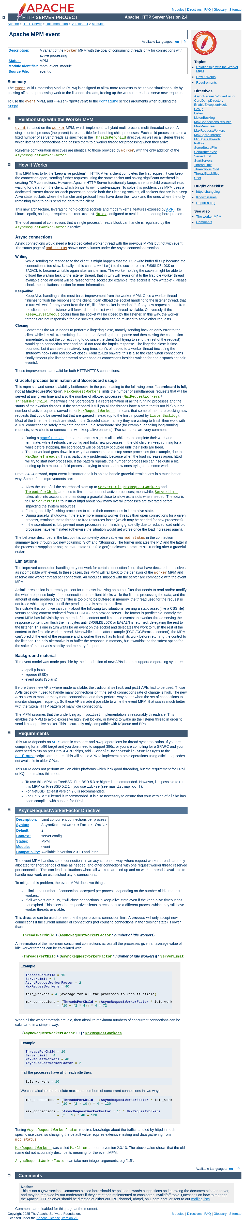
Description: (19, 50)
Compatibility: (28, 852)
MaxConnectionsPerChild (213, 122)
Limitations (26, 561)
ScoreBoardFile (205, 147)
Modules (178, 9)
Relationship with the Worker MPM (56, 119)
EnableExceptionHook (210, 105)
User (197, 178)
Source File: (19, 71)
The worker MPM (208, 216)
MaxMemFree (204, 126)
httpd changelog (208, 191)
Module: (23, 847)
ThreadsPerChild (206, 169)
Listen (198, 113)
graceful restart (52, 438)
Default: (22, 830)
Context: (23, 836)
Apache (13, 24)
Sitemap (235, 9)
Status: (15, 61)
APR (170, 209)
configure (108, 101)
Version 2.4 (80, 24)
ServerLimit (202, 156)
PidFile (199, 143)
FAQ (207, 9)
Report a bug (205, 203)
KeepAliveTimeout (42, 314)
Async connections (34, 237)
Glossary (219, 9)
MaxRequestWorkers (209, 130)
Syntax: (22, 825)
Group (198, 109)
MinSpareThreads (207, 139)
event (20, 88)
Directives (194, 9)
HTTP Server (32, 24)
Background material (35, 655)
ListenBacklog (204, 117)
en (177, 41)
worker (70, 51)
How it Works (206, 77)
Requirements (206, 82)
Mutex (101, 214)
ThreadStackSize (206, 173)
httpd (13, 106)
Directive (90, 810)
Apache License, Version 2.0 (57, 1218)
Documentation (56, 24)
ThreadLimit (203, 165)
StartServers (203, 160)
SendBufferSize (205, 152)
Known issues (206, 197)
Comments (204, 222)
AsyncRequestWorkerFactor (214, 96)
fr (185, 41)
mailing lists (200, 1199)
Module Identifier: (23, 66)
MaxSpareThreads (207, 135)
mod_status (56, 248)
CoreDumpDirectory (208, 100)
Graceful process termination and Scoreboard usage (66, 380)
